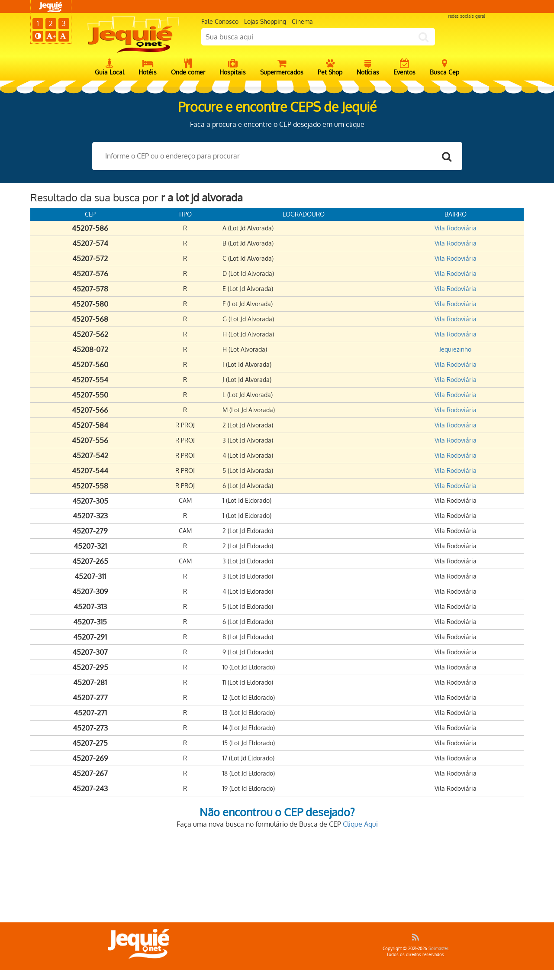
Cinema (302, 21)
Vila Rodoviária (456, 228)
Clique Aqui (360, 824)
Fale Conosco (219, 21)
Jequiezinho (455, 349)
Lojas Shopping (265, 21)
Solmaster (438, 948)
